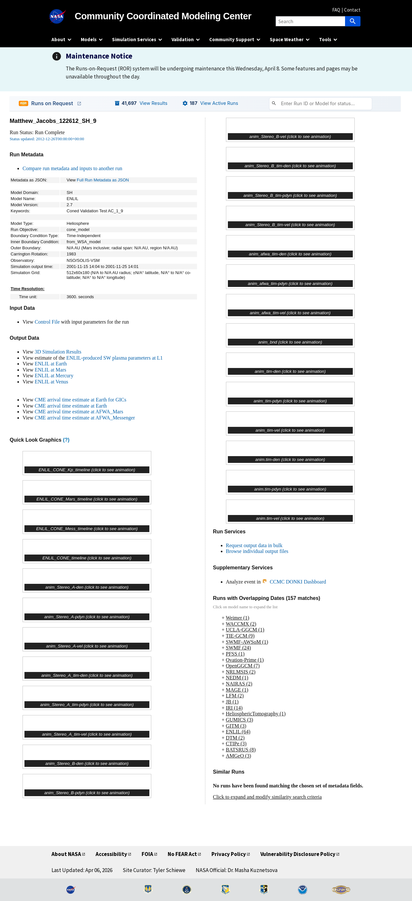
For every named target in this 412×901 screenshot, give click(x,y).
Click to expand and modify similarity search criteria (267, 797)
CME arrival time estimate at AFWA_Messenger (85, 417)
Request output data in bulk (254, 545)
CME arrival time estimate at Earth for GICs (80, 399)
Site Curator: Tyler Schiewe (154, 870)
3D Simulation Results (58, 351)
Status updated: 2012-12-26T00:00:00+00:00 (47, 139)
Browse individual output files (257, 551)
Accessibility (111, 854)
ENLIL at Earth (51, 363)
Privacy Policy (228, 854)
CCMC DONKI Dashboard (294, 581)
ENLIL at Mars (50, 369)
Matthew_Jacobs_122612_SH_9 (53, 121)
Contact (352, 10)
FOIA (147, 854)
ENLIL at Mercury (54, 375)
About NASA (66, 854)
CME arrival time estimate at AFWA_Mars (79, 411)
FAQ (336, 10)
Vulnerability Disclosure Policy (297, 854)
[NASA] (63, 16)
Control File (47, 322)
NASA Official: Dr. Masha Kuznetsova (236, 870)
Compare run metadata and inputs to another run (72, 168)
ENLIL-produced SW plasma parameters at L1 (114, 358)
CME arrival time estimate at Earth (71, 406)
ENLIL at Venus (51, 381)
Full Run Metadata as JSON (103, 180)
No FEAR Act (182, 854)
